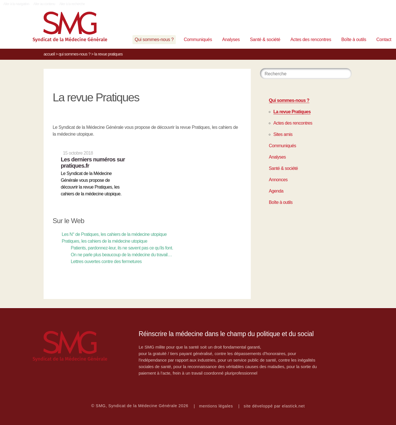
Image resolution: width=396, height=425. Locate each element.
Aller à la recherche (72, 4)
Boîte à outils (353, 39)
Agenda (276, 191)
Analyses (231, 39)
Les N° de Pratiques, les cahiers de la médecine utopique (114, 234)
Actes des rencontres (310, 39)
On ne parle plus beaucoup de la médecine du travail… (121, 254)
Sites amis (282, 134)
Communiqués (198, 39)
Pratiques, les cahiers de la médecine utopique (104, 241)
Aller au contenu (44, 4)
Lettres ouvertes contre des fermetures (106, 261)
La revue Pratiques (292, 111)
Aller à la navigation (16, 4)
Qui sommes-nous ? (154, 39)
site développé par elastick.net (274, 406)
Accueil (49, 54)
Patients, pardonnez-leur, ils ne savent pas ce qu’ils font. (122, 247)
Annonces (278, 179)
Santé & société (265, 39)
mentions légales (216, 406)
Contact (383, 39)
